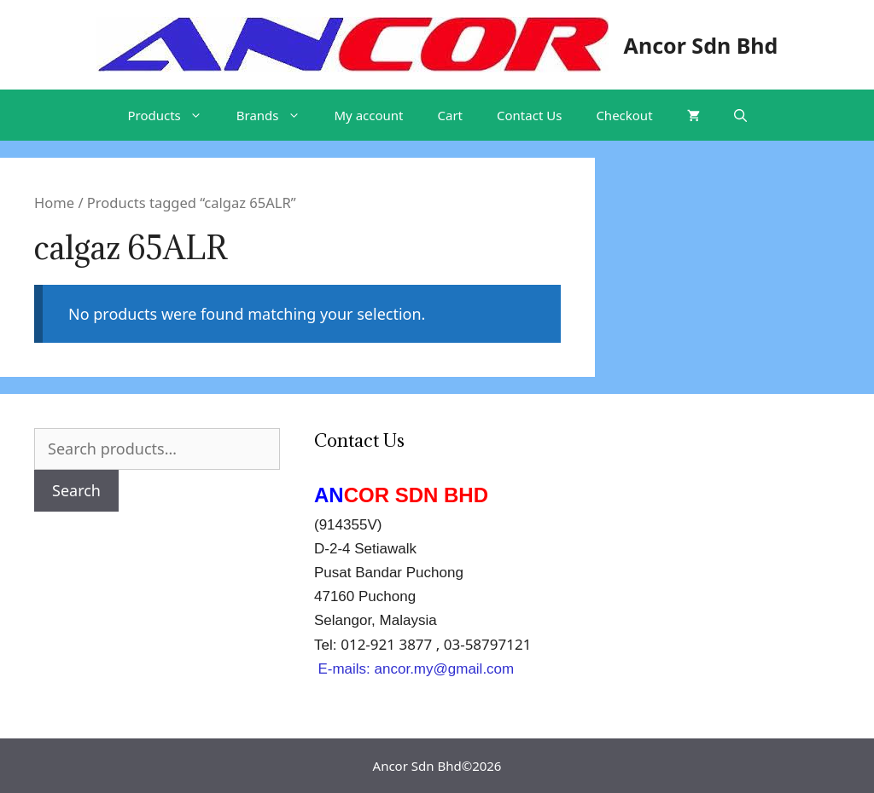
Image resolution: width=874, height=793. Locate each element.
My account (369, 115)
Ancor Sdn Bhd (701, 45)
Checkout (624, 115)
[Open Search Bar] (740, 115)
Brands (277, 115)
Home (54, 202)
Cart (450, 115)
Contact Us (529, 115)
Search (76, 490)
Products (172, 115)
